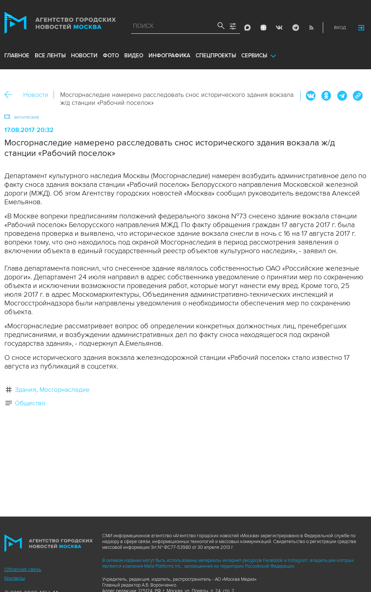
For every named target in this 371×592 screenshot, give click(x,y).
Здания (25, 390)
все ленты (50, 55)
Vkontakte (279, 27)
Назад (11, 95)
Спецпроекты (216, 55)
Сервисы (254, 55)
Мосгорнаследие (64, 390)
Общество (30, 403)
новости (84, 55)
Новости (35, 95)
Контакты (14, 578)
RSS (311, 27)
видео (133, 55)
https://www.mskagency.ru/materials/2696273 (358, 96)
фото (111, 55)
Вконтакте (311, 96)
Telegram (295, 27)
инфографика (169, 55)
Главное (16, 55)
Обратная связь (22, 569)
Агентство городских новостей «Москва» (60, 24)
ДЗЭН (263, 27)
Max (247, 27)
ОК (326, 96)
